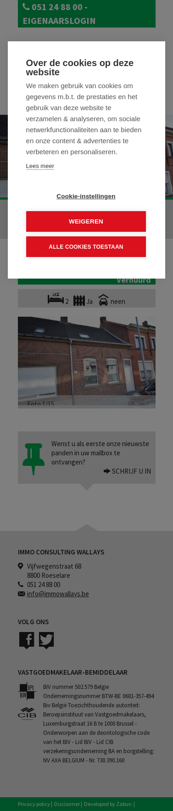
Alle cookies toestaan (86, 246)
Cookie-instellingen (85, 196)
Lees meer (40, 165)
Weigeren (86, 221)
